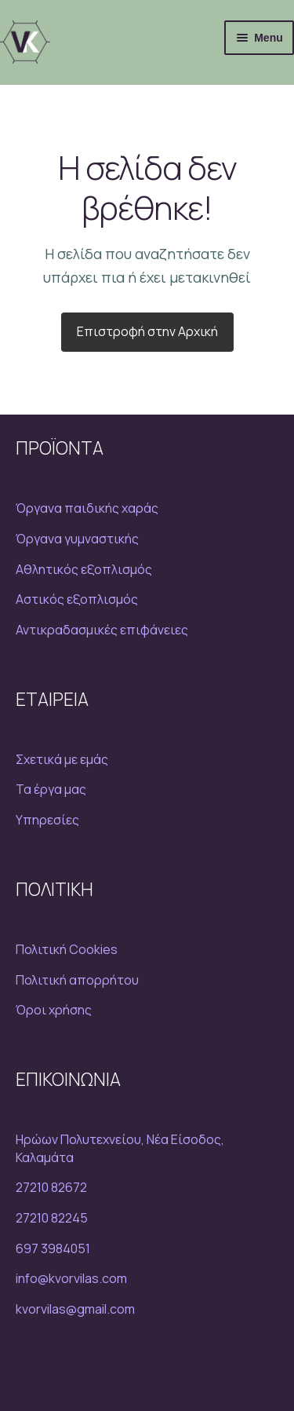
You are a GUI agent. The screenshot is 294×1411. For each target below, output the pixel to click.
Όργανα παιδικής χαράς (87, 508)
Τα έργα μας (51, 789)
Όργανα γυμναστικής (77, 538)
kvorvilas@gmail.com (75, 1309)
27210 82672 (51, 1187)
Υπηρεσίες (47, 819)
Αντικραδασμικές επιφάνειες (102, 629)
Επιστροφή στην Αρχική (147, 331)
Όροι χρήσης (54, 1009)
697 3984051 (53, 1248)
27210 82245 (52, 1217)
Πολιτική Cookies (67, 949)
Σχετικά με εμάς (62, 759)
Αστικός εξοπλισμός (77, 599)
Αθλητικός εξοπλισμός (84, 569)
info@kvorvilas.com (71, 1278)
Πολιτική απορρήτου (77, 980)
